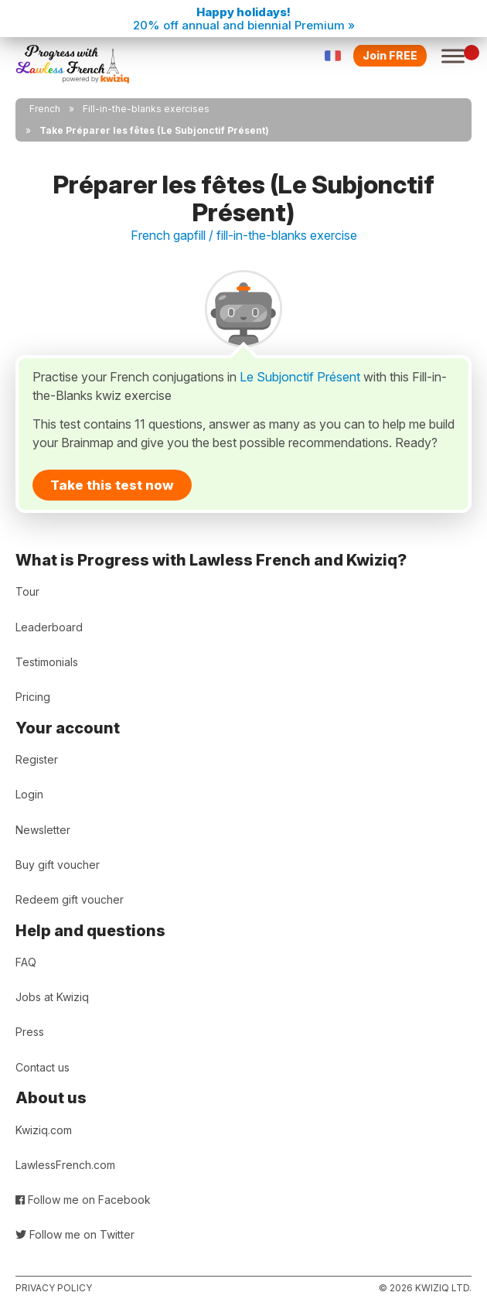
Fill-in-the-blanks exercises (146, 109)
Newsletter (42, 829)
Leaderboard (49, 627)
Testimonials (46, 661)
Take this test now (112, 485)
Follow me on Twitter (75, 1234)
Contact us (42, 1067)
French (44, 109)
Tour (27, 591)
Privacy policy (53, 1288)
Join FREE (390, 55)
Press (29, 1031)
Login (29, 794)
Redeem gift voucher (69, 899)
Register (36, 759)
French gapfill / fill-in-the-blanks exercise (244, 235)
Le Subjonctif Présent (300, 377)
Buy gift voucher (57, 864)
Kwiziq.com (43, 1130)
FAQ (25, 962)
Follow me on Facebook (83, 1199)
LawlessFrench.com (65, 1164)
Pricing (32, 696)
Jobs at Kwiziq (52, 996)
